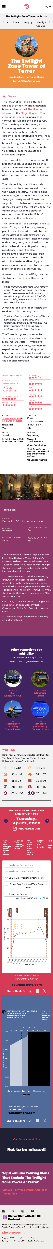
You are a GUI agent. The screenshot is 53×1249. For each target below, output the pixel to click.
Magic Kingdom (30, 113)
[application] (26, 933)
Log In (47, 6)
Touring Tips (27, 22)
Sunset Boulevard (11, 418)
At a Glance (13, 22)
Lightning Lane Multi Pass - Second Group (13, 440)
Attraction (17, 77)
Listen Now (14, 1233)
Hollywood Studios (35, 77)
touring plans (14, 601)
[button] (49, 22)
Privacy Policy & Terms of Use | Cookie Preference (23, 1241)
